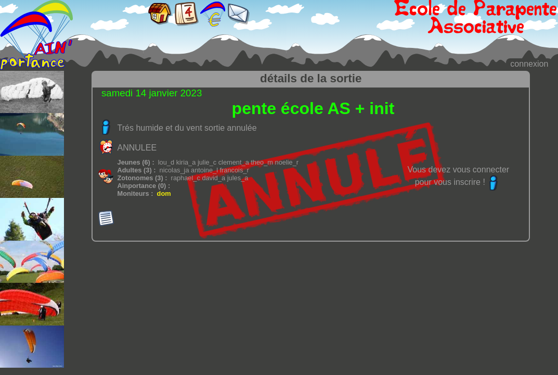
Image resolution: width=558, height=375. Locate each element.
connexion (529, 63)
